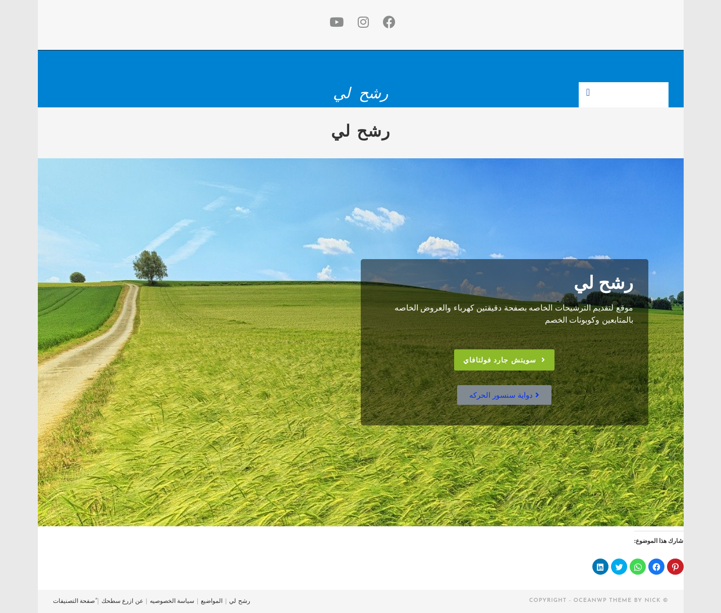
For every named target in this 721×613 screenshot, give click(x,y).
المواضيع (212, 600)
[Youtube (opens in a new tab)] (334, 22)
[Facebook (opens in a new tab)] (387, 22)
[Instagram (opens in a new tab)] (361, 22)
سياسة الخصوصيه (172, 600)
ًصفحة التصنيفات (74, 600)
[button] (504, 360)
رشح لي (360, 93)
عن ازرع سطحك (122, 600)
